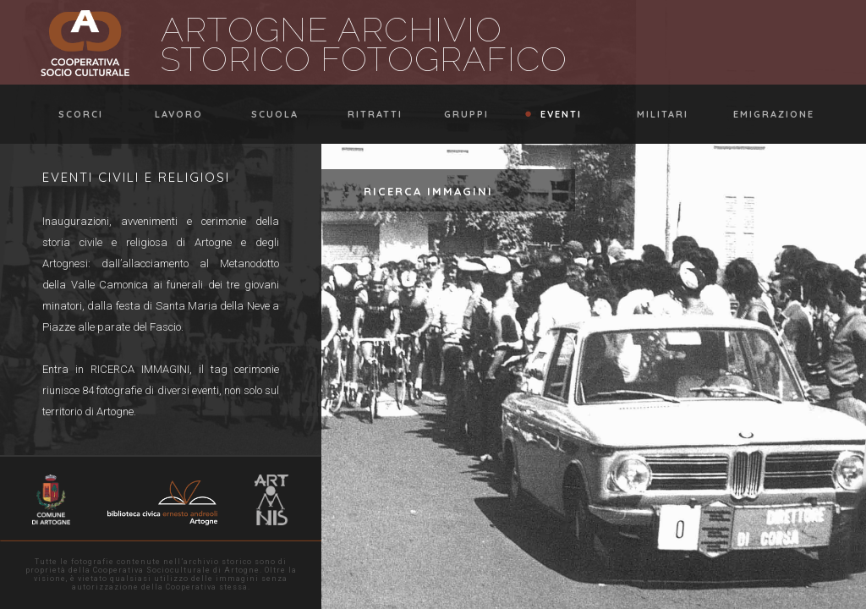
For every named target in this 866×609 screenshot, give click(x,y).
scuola (267, 114)
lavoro (171, 114)
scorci (72, 114)
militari (654, 114)
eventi (553, 114)
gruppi (458, 114)
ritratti (367, 114)
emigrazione (765, 114)
